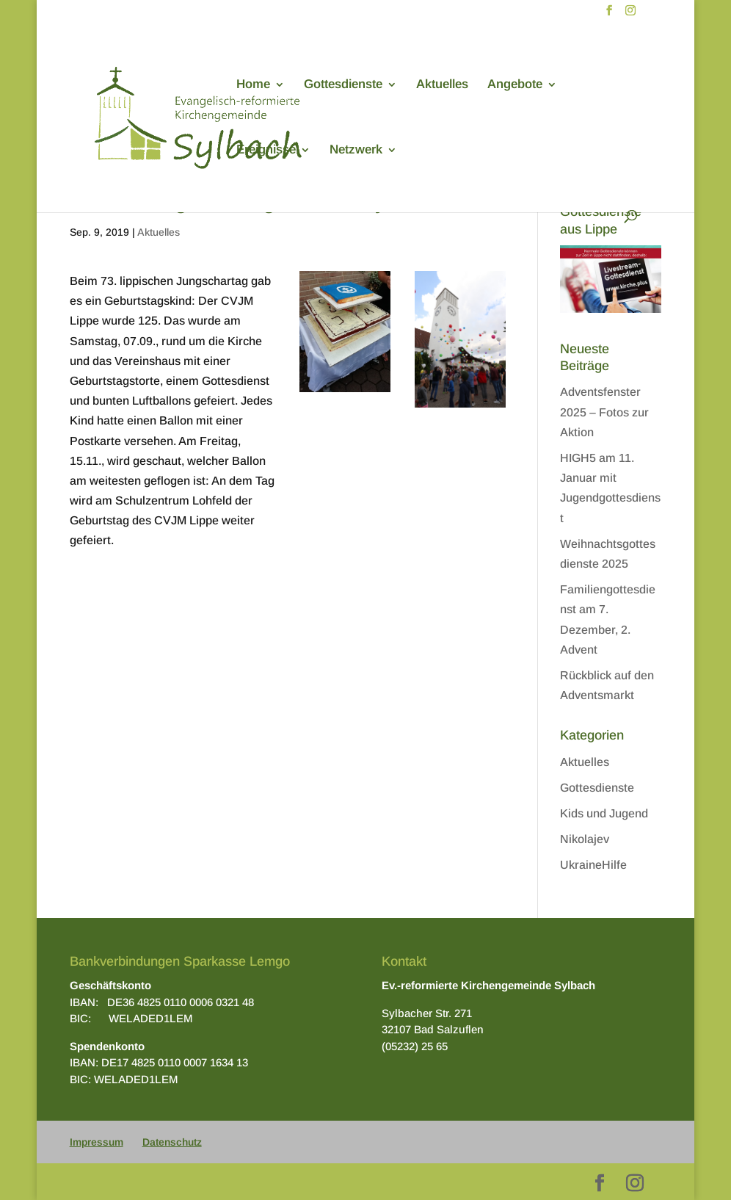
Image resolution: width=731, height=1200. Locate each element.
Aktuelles (442, 85)
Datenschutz (172, 1142)
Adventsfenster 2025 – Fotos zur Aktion (604, 412)
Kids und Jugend (604, 813)
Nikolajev (584, 839)
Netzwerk (356, 150)
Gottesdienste (343, 85)
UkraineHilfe (593, 865)
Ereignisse (266, 150)
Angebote (514, 85)
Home (253, 85)
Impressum (96, 1142)
